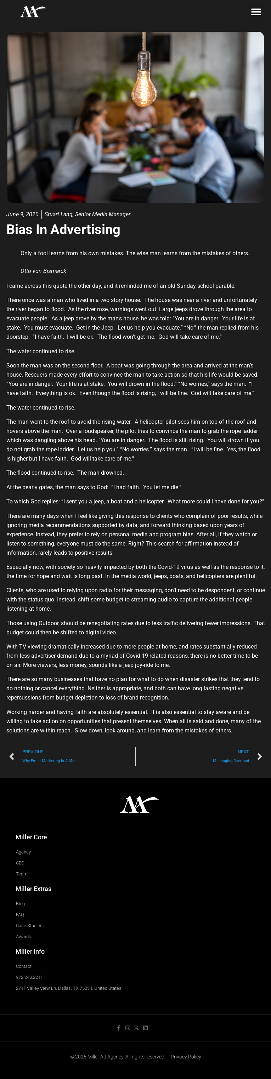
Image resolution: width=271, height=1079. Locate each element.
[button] (256, 11)
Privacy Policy (186, 1057)
